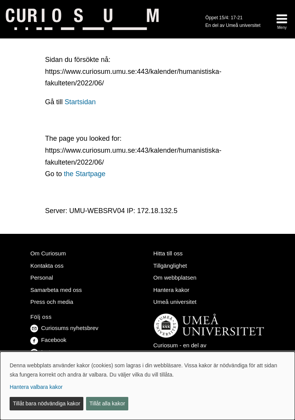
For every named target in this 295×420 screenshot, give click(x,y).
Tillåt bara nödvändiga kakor (46, 403)
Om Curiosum (48, 253)
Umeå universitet (174, 301)
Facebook (48, 340)
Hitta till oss (168, 253)
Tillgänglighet (170, 265)
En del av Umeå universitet (233, 25)
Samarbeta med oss (56, 290)
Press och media (51, 301)
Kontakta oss (47, 265)
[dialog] (147, 386)
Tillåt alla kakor (107, 403)
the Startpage (84, 174)
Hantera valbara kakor (36, 387)
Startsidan (80, 102)
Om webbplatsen (174, 277)
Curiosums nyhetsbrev (64, 328)
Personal (41, 277)
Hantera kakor (171, 290)
